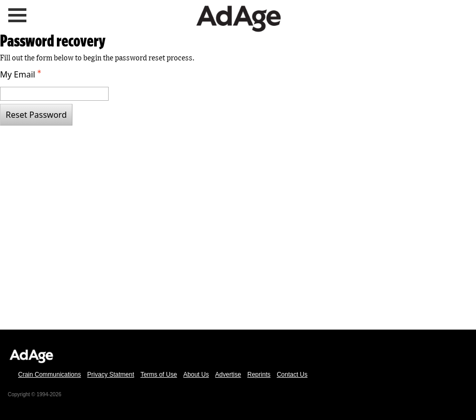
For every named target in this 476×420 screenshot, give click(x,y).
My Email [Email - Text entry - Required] (21, 74)
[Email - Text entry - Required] (54, 94)
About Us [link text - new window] (196, 374)
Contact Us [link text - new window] (292, 374)
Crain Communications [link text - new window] (49, 374)
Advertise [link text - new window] (228, 374)
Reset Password (36, 114)
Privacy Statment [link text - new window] (111, 374)
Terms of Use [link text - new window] (158, 374)
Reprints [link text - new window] (259, 374)
